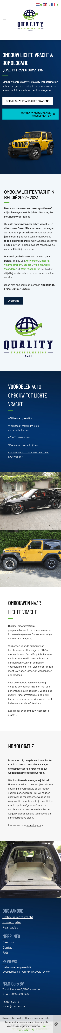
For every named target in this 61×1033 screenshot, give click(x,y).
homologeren (44, 90)
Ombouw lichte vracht (14, 81)
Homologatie (11, 922)
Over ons (8, 942)
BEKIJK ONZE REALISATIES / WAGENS (27, 101)
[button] (5, 20)
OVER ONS (13, 300)
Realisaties (10, 927)
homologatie (34, 825)
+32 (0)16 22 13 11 (11, 1001)
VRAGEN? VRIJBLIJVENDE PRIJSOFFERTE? (37, 114)
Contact (8, 947)
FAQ (5, 952)
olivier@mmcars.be (13, 1006)
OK (33, 1030)
